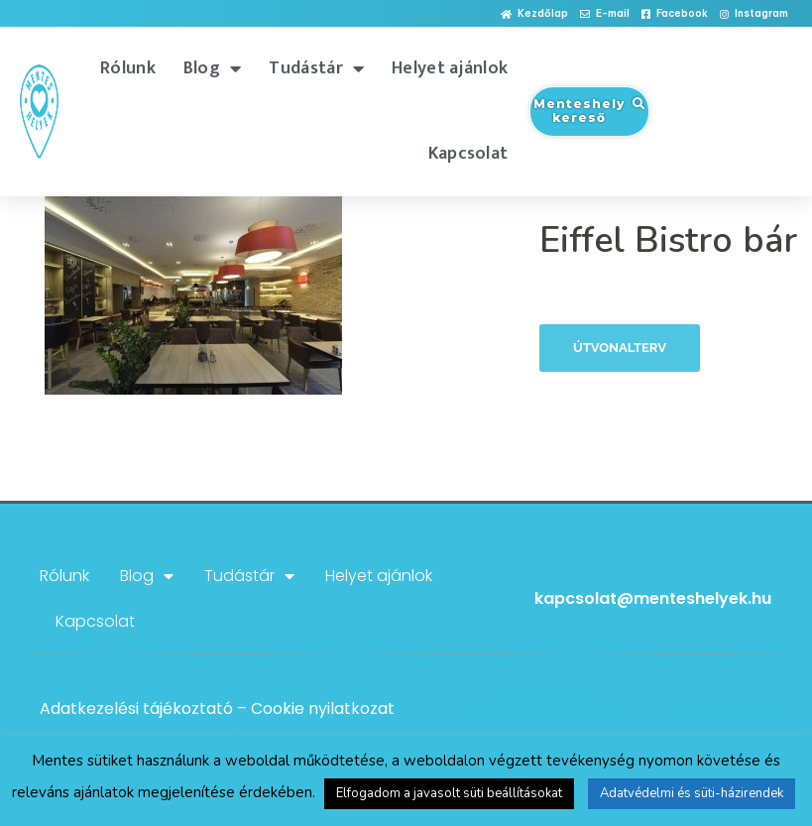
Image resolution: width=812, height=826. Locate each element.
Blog (212, 68)
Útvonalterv (619, 347)
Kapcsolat (468, 154)
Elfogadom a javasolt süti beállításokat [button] (449, 793)
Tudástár (316, 68)
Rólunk (128, 68)
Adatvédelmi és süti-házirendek (691, 793)
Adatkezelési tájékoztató (136, 708)
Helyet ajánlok (450, 68)
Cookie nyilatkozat (323, 708)
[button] (534, 14)
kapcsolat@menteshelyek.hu (652, 598)
